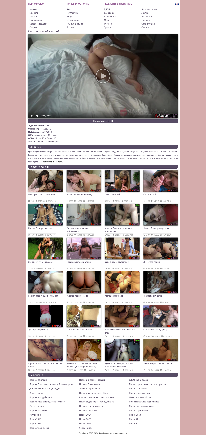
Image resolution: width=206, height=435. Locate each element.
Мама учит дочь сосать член (41, 194)
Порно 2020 (85, 419)
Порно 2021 (135, 419)
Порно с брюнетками (89, 384)
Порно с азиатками (38, 379)
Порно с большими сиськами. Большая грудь (51, 384)
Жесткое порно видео (89, 388)
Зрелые (33, 16)
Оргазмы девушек (38, 23)
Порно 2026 (85, 423)
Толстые (70, 27)
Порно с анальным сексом (92, 379)
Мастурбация (35, 20)
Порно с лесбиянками (139, 393)
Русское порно (36, 406)
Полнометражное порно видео (144, 401)
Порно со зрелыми (138, 388)
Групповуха (72, 12)
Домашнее (109, 12)
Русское (108, 23)
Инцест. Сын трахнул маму (41, 228)
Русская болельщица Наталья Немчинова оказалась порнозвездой (119, 365)
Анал (69, 9)
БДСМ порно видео (138, 379)
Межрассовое (73, 20)
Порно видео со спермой (141, 406)
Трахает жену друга (152, 295)
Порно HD (51, 138)
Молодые (146, 20)
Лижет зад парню (151, 261)
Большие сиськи (149, 9)
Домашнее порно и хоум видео (44, 388)
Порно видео (36, 3)
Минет (107, 20)
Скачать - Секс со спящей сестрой (43, 141)
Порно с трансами (88, 410)
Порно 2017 (85, 414)
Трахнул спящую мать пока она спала (120, 331)
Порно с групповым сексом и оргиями (147, 384)
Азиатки (33, 9)
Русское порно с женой (78, 295)
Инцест (70, 16)
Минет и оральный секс (140, 397)
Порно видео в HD (103, 121)
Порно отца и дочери (39, 427)
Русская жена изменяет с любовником (79, 230)
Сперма (33, 27)
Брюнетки (34, 12)
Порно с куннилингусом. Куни (93, 393)
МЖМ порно (35, 414)
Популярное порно (78, 3)
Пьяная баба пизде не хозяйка (43, 295)
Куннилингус (110, 16)
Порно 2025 (35, 423)
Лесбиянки (146, 16)
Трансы (107, 27)
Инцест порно (36, 393)
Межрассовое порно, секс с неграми (96, 397)
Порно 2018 (41, 138)
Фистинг (145, 27)
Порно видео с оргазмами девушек (96, 401)
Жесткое (145, 12)
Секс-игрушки (148, 23)
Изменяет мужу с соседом (40, 261)
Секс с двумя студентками (117, 261)
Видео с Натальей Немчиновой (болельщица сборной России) (82, 365)
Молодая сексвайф (114, 295)
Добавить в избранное (118, 3)
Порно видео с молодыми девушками (47, 401)
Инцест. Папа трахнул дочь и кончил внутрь (119, 230)
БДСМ (107, 9)
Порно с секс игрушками (91, 406)
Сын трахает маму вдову (155, 329)
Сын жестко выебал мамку (79, 329)
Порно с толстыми (38, 410)
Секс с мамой (149, 194)
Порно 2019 (35, 419)
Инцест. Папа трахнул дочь (156, 228)
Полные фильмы (75, 23)
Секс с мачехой (112, 194)
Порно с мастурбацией (40, 397)
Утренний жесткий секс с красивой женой (45, 365)
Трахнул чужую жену (38, 329)
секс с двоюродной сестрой (50, 161)
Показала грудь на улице (79, 261)
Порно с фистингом (138, 410)
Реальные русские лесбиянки (157, 363)
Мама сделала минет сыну (79, 194)
